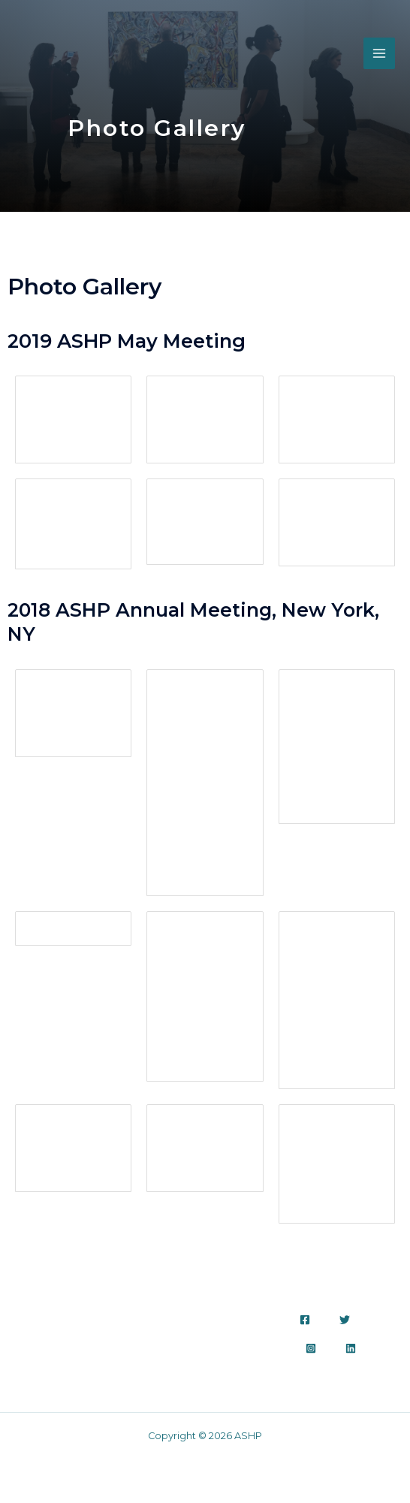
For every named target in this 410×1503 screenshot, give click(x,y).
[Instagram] (311, 1348)
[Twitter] (344, 1319)
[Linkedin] (350, 1348)
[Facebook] (305, 1319)
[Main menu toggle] (379, 54)
